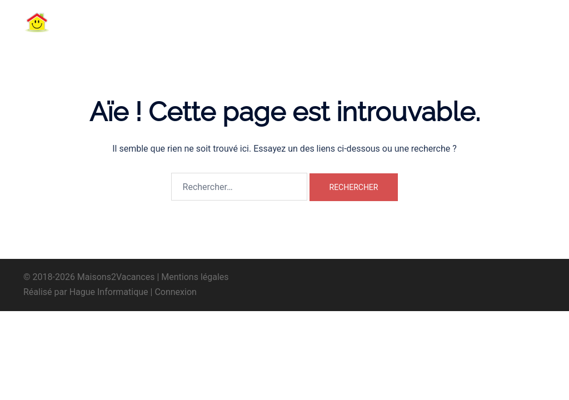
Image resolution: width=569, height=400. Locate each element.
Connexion (175, 292)
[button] (518, 22)
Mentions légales (194, 277)
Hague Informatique (108, 292)
